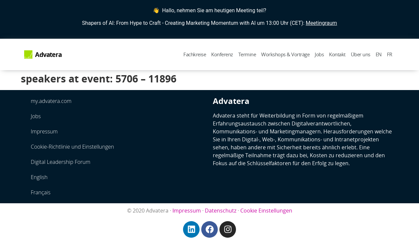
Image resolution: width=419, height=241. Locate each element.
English (39, 177)
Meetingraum (321, 23)
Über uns (360, 54)
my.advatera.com (51, 101)
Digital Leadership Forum (60, 162)
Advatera (48, 54)
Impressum (44, 131)
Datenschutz (220, 210)
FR (389, 54)
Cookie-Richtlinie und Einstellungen (72, 146)
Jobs (319, 54)
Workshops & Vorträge (285, 54)
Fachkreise (194, 54)
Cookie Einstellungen (266, 210)
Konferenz (222, 54)
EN (379, 54)
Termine (247, 54)
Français (40, 192)
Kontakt (337, 54)
